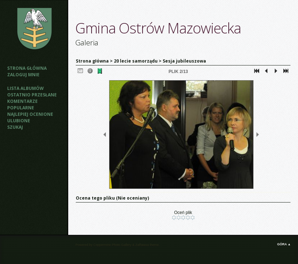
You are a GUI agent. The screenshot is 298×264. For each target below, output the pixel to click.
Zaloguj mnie (23, 75)
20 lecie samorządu (136, 61)
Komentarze (22, 101)
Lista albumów (25, 88)
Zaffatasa (142, 245)
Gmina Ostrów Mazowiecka (158, 28)
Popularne (20, 108)
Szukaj (15, 127)
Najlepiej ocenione (30, 114)
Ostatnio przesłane (32, 95)
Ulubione (18, 121)
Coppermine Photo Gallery (112, 245)
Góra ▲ (284, 244)
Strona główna (27, 68)
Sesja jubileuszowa (184, 61)
